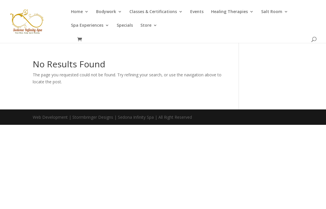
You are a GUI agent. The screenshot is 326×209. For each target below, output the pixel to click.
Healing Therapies (229, 12)
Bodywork (106, 12)
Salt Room (271, 12)
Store (145, 25)
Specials (125, 25)
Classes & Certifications (153, 12)
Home (77, 12)
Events (197, 12)
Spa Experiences (87, 25)
